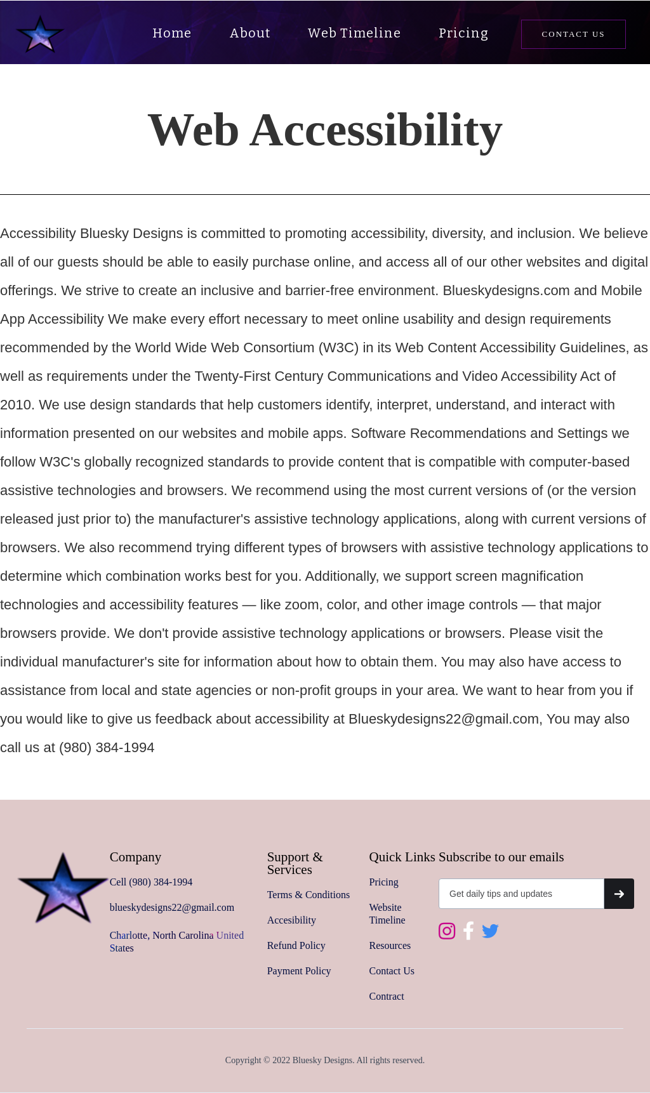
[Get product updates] (521, 893)
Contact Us (392, 970)
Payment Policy (299, 970)
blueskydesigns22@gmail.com (172, 907)
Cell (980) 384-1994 (151, 882)
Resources (390, 945)
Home (172, 33)
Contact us (574, 34)
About (249, 33)
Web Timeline (354, 33)
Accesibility (291, 920)
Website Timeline (387, 913)
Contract (386, 996)
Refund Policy (296, 945)
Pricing (464, 33)
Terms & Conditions (308, 894)
